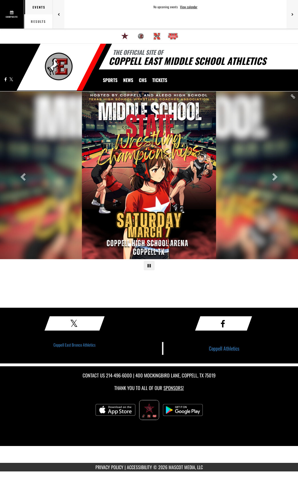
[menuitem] (125, 36)
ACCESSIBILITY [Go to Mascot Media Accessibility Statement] (139, 467)
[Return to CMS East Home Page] (58, 66)
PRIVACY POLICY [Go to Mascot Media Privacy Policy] (109, 467)
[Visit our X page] (11, 79)
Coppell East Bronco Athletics (74, 345)
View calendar (188, 7)
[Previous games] (58, 14)
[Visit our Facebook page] (6, 79)
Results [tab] (38, 21)
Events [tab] (39, 7)
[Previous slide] (22, 175)
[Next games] (292, 14)
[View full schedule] (12, 14)
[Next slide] (275, 175)
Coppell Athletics (224, 348)
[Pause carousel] (149, 265)
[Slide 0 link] (149, 175)
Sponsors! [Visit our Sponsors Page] (173, 387)
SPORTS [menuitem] (110, 80)
